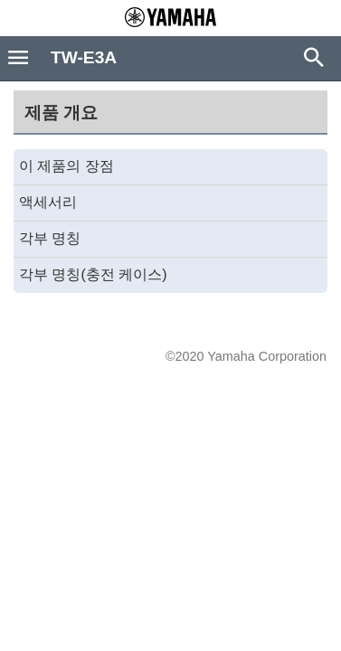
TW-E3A (84, 57)
